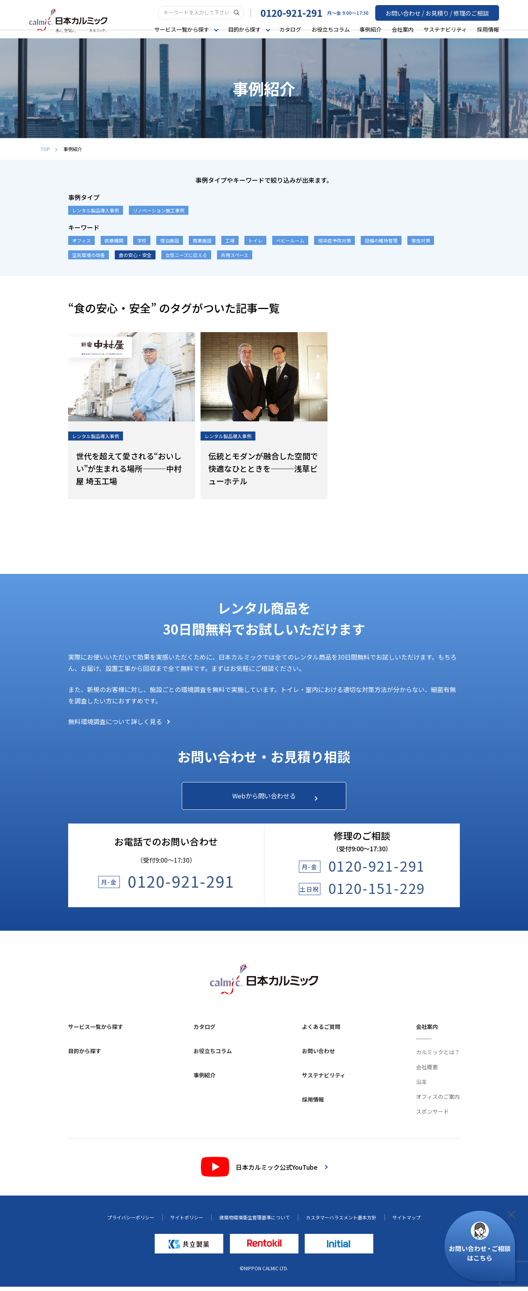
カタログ (290, 29)
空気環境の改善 (88, 255)
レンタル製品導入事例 (95, 210)
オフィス (81, 240)
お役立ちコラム (330, 29)
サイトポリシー (186, 1221)
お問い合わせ (318, 1055)
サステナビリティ (445, 29)
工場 (230, 240)
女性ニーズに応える (186, 255)
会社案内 (403, 29)
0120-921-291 (298, 12)
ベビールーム (290, 240)
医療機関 (114, 240)
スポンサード (432, 1115)
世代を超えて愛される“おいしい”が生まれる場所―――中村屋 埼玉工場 (129, 468)
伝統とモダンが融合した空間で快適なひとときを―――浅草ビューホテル (263, 468)
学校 (141, 240)
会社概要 (427, 1071)
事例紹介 (371, 29)
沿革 (421, 1086)
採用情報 (488, 29)
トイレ (255, 240)
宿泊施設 (169, 240)
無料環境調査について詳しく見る (119, 721)
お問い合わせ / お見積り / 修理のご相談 (440, 12)
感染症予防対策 (334, 240)
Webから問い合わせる (271, 798)
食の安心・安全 (135, 255)
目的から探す (84, 1055)
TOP (49, 149)
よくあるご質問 (321, 1030)
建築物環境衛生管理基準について (254, 1221)
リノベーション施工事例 (158, 210)
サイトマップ (406, 1221)
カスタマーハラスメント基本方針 (341, 1221)
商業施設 (202, 240)
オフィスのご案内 (438, 1100)
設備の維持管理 (381, 240)
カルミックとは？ (438, 1056)
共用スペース (234, 255)
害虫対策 (420, 240)
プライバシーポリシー (130, 1221)
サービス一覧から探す (95, 1030)
